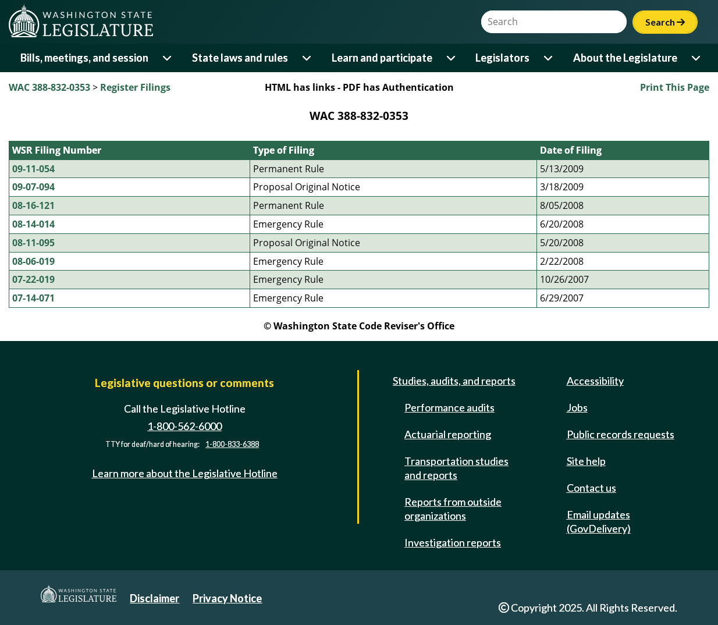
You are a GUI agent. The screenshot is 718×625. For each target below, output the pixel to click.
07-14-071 (33, 298)
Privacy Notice (227, 598)
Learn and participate (382, 57)
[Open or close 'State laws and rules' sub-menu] (307, 58)
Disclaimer (154, 598)
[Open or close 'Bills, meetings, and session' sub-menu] (167, 58)
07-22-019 (33, 279)
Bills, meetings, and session (84, 57)
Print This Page (674, 87)
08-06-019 (33, 261)
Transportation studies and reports (456, 467)
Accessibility (595, 380)
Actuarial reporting (447, 434)
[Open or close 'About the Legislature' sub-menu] (696, 58)
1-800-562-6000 (184, 426)
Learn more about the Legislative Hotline (185, 473)
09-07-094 (33, 186)
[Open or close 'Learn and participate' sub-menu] (451, 58)
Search (665, 21)
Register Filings (135, 87)
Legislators (502, 57)
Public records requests (620, 434)
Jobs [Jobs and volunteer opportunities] (577, 407)
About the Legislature (625, 57)
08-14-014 (33, 224)
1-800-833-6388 (232, 444)
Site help (586, 460)
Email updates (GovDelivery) (599, 521)
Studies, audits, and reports (454, 380)
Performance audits (449, 407)
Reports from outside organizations (453, 508)
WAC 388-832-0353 (49, 87)
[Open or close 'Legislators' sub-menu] (549, 58)
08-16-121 (33, 205)
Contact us (591, 487)
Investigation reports (452, 542)
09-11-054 (33, 168)
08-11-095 (33, 242)
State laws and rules (240, 57)
